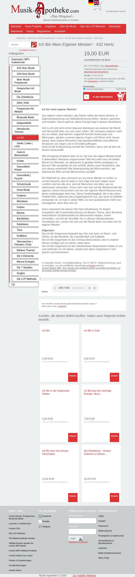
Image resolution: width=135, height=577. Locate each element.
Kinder (20, 161)
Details (72, 376)
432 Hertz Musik (26, 68)
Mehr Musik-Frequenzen (22, 81)
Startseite (16, 26)
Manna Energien (26, 261)
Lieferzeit (102, 548)
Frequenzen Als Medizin (24, 110)
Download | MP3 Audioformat (20, 61)
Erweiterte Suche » (28, 50)
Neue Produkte (33, 26)
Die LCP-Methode (26, 279)
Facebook (45, 516)
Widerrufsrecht (105, 531)
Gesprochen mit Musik (24, 90)
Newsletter (115, 26)
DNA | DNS (23, 103)
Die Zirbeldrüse (25, 97)
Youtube (44, 521)
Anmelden (59, 31)
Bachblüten (23, 218)
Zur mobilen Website (84, 575)
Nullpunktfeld (24, 123)
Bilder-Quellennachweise (109, 553)
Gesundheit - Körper (22, 168)
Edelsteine (22, 224)
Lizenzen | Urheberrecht (20, 523)
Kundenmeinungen (17, 565)
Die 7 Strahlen (24, 267)
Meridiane (22, 201)
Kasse (30, 31)
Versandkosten (111, 65)
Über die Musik (68, 26)
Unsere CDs (14, 528)
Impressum (103, 526)
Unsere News (15, 570)
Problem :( (75, 288)
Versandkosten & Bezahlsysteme (106, 541)
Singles (21, 273)
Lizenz (92, 265)
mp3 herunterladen (94, 89)
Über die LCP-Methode (92, 26)
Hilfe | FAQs (103, 558)
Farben (21, 207)
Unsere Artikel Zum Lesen (21, 555)
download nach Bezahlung (96, 72)
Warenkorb (17, 31)
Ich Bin (20, 137)
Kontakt (101, 521)
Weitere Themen (26, 250)
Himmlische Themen (22, 130)
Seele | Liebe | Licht (23, 145)
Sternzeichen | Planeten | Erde (23, 243)
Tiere (19, 230)
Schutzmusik (24, 184)
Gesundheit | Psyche (22, 177)
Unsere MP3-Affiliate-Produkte (23, 550)
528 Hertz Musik (26, 74)
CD (13, 284)
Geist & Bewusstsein (21, 154)
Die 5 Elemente (25, 256)
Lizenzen (62, 306)
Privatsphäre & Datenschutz (111, 536)
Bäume (21, 213)
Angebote (50, 26)
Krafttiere (22, 235)
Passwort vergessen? (78, 542)
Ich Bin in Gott (91, 330)
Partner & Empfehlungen (20, 560)
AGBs (101, 516)
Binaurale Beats (25, 117)
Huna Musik (23, 190)
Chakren (21, 195)
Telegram (45, 526)
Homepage (92, 81)
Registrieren (44, 31)
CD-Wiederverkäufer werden (22, 538)
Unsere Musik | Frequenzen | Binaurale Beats (22, 517)
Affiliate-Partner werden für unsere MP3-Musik (21, 544)
